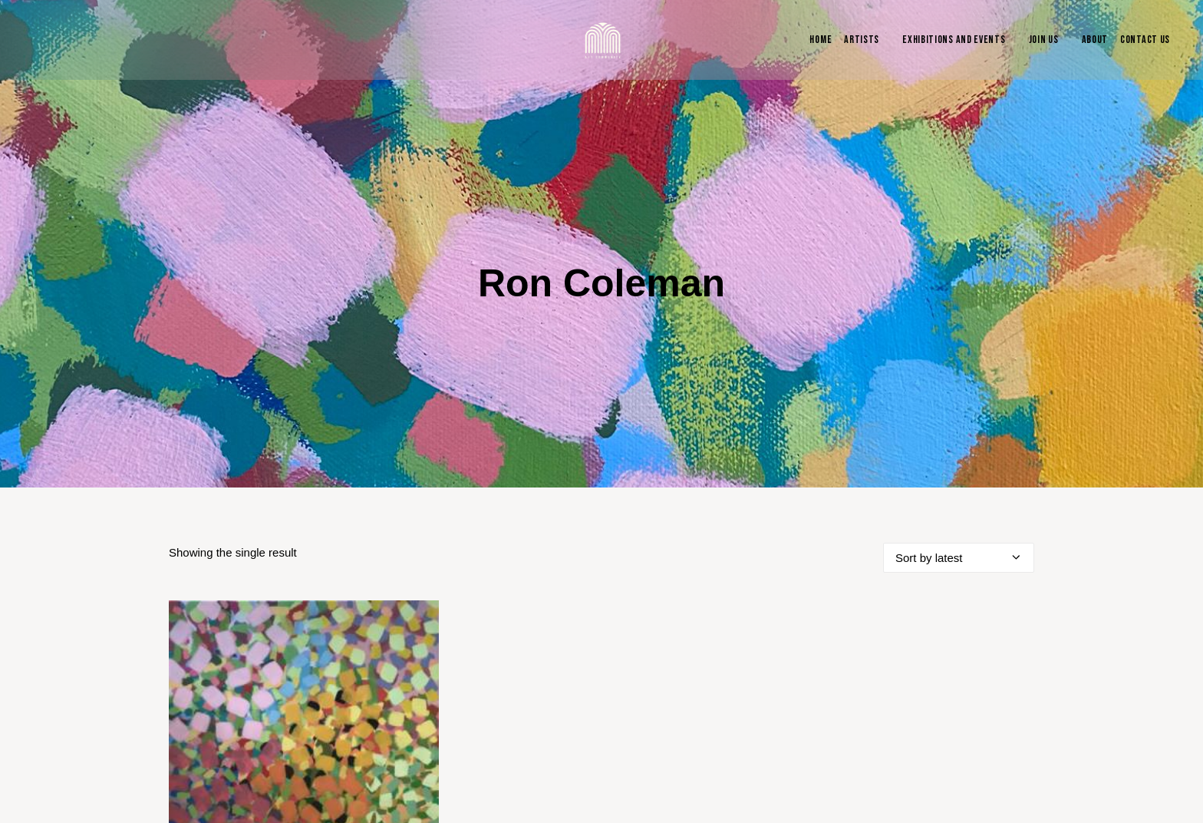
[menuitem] (817, 40)
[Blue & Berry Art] (602, 40)
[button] (304, 676)
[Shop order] (958, 499)
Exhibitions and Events (953, 39)
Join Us (1044, 39)
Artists (861, 39)
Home (820, 39)
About (1095, 39)
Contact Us (1145, 39)
